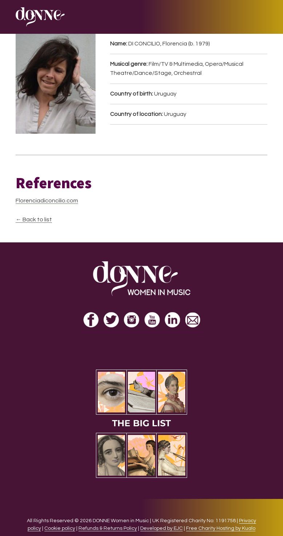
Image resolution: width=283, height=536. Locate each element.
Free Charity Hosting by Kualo (220, 528)
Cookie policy (59, 528)
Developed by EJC (161, 528)
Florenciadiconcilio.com (47, 200)
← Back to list (34, 219)
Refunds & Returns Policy (107, 528)
